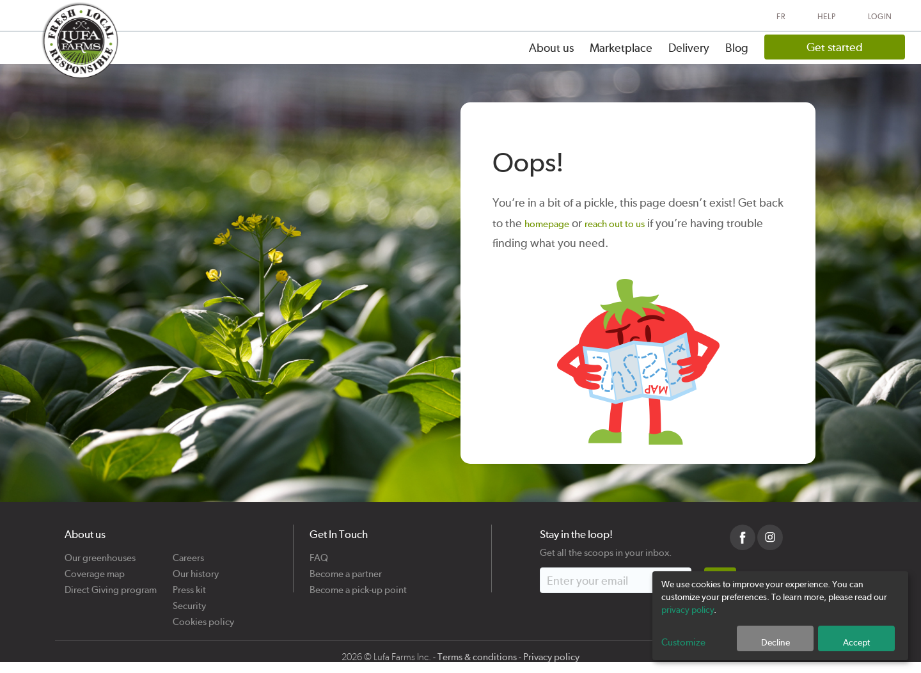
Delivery (688, 47)
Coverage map (95, 569)
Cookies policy (203, 617)
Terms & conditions (477, 657)
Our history (196, 569)
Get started (835, 47)
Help (826, 16)
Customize (683, 642)
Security (189, 601)
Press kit (189, 585)
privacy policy (687, 610)
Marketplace (621, 47)
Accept (856, 642)
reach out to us (615, 224)
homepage (546, 224)
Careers (188, 553)
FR (780, 16)
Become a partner (346, 569)
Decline (775, 642)
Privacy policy (551, 657)
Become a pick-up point (358, 585)
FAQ (319, 553)
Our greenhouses (100, 553)
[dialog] (780, 615)
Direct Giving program (111, 585)
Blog (736, 47)
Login (880, 16)
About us (551, 47)
